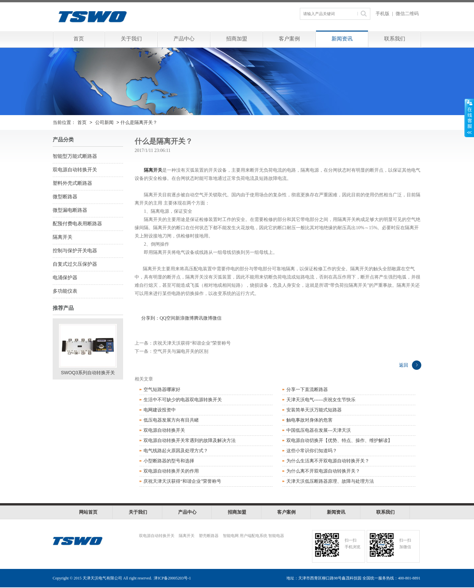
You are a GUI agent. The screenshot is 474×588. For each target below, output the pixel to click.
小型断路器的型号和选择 (169, 460)
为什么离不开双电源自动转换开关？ (323, 471)
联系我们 (394, 38)
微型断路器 (65, 196)
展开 (469, 118)
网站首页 (88, 512)
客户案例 (289, 38)
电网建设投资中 (160, 409)
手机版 (382, 13)
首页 (78, 38)
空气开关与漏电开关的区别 (180, 351)
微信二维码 (407, 13)
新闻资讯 (342, 38)
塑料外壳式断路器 (72, 183)
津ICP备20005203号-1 (172, 578)
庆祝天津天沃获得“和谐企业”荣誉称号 (192, 343)
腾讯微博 (203, 318)
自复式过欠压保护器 (75, 264)
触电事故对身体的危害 (309, 420)
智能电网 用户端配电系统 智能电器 (253, 535)
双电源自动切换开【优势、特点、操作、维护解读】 (339, 440)
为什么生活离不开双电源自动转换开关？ (327, 460)
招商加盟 (236, 38)
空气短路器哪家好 (162, 389)
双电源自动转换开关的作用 (171, 471)
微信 (217, 318)
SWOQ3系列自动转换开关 (88, 372)
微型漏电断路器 (70, 210)
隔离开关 (62, 237)
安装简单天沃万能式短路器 (314, 409)
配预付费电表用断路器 (77, 223)
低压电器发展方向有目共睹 (171, 420)
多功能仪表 (65, 291)
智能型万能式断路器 (75, 156)
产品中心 (184, 38)
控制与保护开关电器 (75, 250)
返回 (403, 365)
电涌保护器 (65, 277)
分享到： (150, 318)
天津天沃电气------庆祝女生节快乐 (321, 399)
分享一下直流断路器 (307, 389)
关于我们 (131, 38)
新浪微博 (184, 318)
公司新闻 (104, 122)
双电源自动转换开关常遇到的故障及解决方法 (190, 440)
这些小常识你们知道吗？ (311, 450)
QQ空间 (167, 318)
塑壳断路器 (209, 535)
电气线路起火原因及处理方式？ (176, 450)
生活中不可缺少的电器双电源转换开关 (183, 399)
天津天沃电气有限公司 (129, 16)
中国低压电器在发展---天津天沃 (318, 430)
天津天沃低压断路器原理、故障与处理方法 (330, 481)
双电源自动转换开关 (75, 169)
